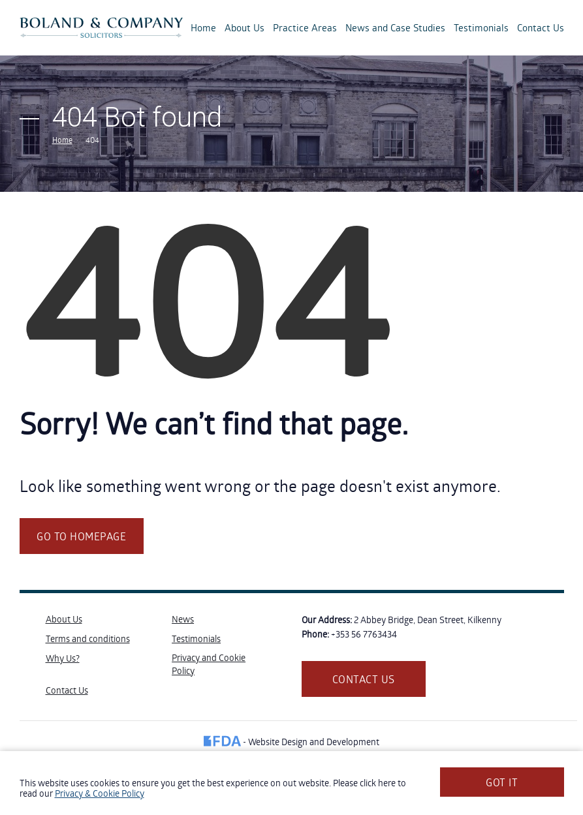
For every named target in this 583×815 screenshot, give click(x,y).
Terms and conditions (88, 638)
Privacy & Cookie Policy (99, 793)
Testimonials (481, 27)
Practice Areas (305, 27)
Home (203, 27)
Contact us (363, 679)
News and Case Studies (395, 27)
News (183, 619)
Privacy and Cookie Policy (208, 664)
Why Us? (63, 658)
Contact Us (540, 27)
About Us (244, 27)
